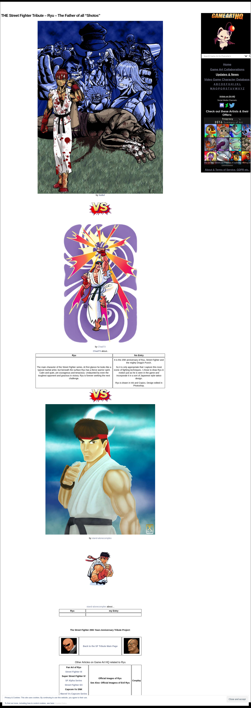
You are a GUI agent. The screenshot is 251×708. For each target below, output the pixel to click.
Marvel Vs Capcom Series (73, 693)
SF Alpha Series (73, 680)
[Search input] (223, 56)
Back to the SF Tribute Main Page (100, 646)
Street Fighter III (73, 671)
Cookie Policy (61, 703)
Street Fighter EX (74, 685)
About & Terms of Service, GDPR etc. (227, 169)
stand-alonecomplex (102, 538)
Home (227, 64)
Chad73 (102, 346)
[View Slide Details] (227, 36)
